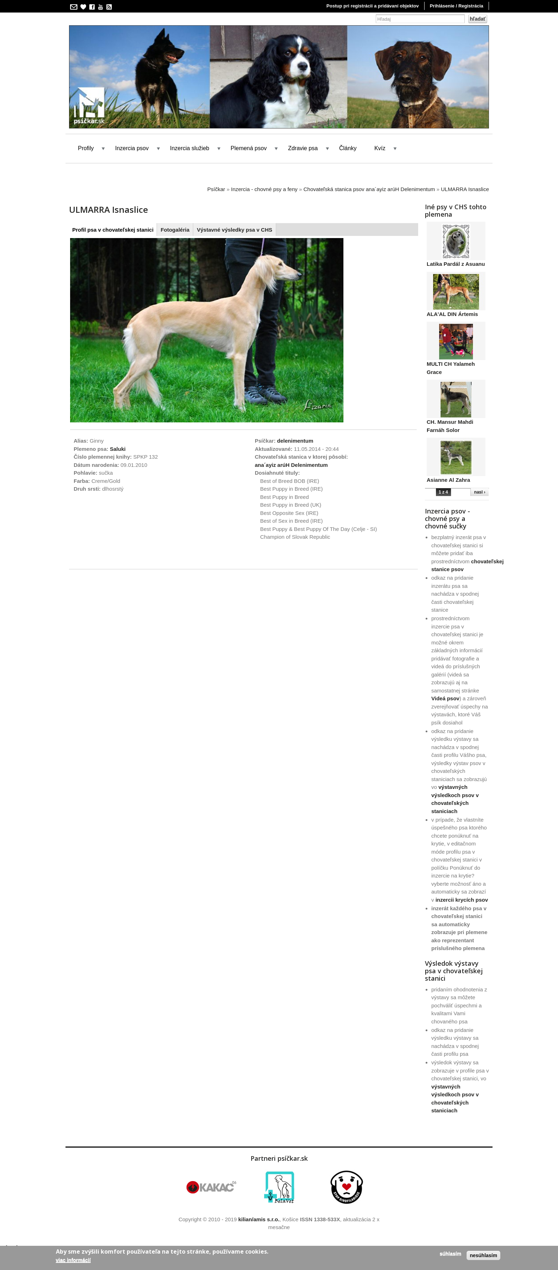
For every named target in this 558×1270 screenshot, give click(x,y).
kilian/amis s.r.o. (258, 1219)
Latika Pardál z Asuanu (456, 264)
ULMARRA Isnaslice (465, 189)
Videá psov (445, 698)
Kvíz (379, 148)
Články (348, 148)
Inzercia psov (131, 148)
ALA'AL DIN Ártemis (452, 314)
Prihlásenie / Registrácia (456, 6)
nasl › (479, 492)
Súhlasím (450, 1253)
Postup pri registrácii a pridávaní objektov (372, 6)
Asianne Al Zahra (448, 480)
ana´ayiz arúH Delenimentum (291, 465)
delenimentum (295, 441)
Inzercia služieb (189, 148)
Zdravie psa (303, 148)
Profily (86, 148)
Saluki (118, 449)
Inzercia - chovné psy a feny (264, 189)
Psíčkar (216, 189)
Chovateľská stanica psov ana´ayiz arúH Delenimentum (369, 189)
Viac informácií (73, 1260)
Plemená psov (249, 148)
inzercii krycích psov (462, 900)
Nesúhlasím (483, 1255)
